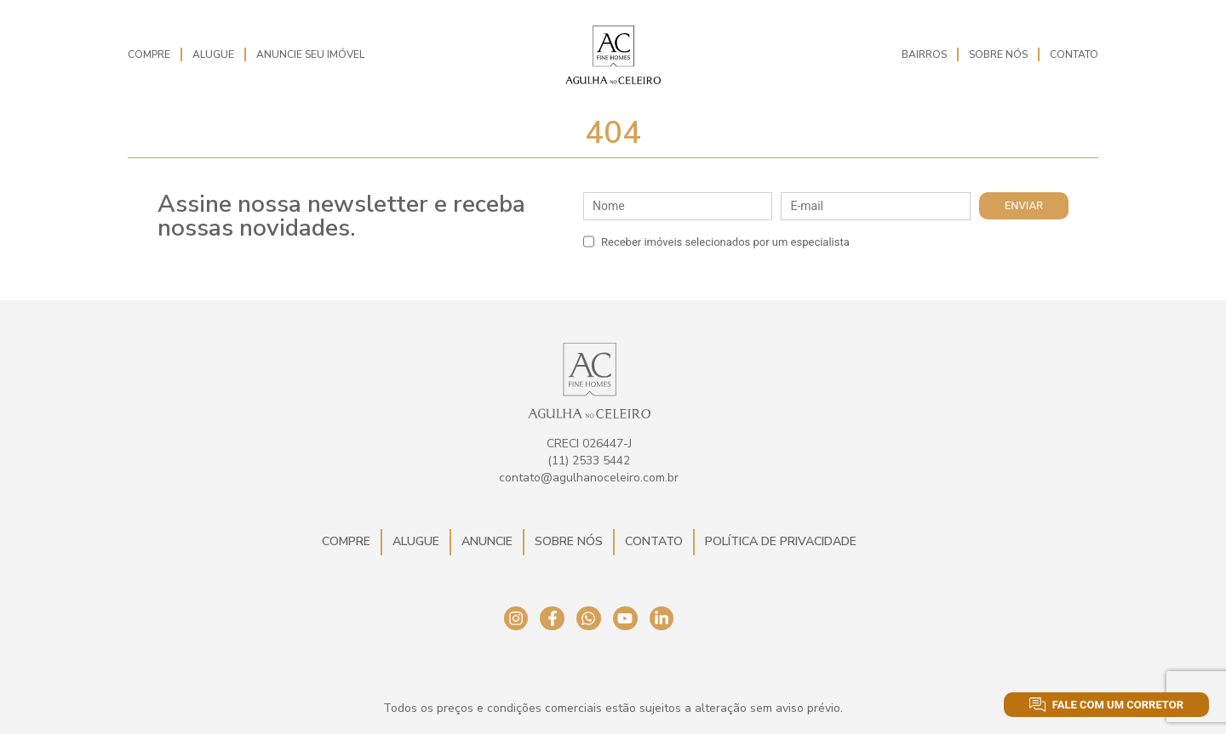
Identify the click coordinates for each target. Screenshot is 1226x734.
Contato (1074, 54)
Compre (149, 54)
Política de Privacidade (780, 541)
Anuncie (487, 541)
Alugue (213, 54)
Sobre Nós (998, 54)
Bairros (924, 54)
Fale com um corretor (1106, 705)
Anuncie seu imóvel (310, 54)
